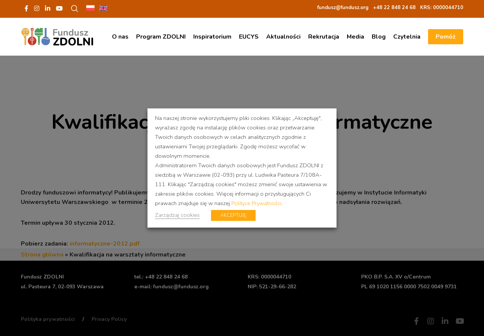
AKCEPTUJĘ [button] (233, 215)
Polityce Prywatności (256, 203)
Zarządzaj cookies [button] (177, 215)
